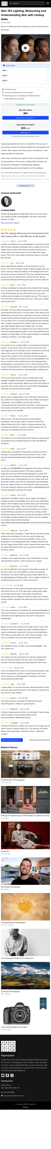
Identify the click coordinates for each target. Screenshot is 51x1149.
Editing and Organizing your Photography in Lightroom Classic (25, 815)
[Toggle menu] (48, 3)
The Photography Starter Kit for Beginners (17, 958)
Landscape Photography (10, 991)
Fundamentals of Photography (13, 780)
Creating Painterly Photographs (13, 922)
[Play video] (25, 48)
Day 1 (4, 70)
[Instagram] (12, 1075)
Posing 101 (5, 851)
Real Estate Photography (10, 887)
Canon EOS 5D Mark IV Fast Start (14, 1027)
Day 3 (4, 80)
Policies (25, 1107)
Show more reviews (11, 740)
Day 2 (4, 75)
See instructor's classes (10, 223)
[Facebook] (7, 1075)
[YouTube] (3, 1075)
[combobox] (27, 3)
